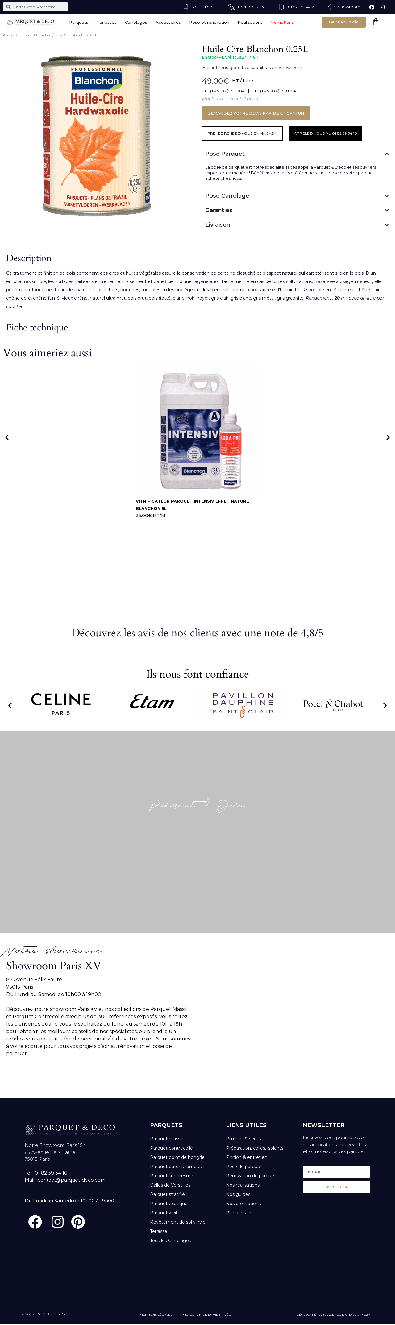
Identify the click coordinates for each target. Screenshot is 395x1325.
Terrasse (158, 1231)
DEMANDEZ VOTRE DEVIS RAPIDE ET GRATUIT (258, 113)
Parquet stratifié (167, 1194)
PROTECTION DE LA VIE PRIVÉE (206, 1315)
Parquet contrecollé (171, 1148)
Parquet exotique (169, 1203)
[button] (7, 437)
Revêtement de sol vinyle (178, 1222)
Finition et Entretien (35, 35)
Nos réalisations (243, 1185)
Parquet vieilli (164, 1213)
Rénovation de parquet (251, 1176)
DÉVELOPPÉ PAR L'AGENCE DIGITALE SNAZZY (333, 1315)
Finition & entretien (246, 1157)
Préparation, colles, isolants (254, 1148)
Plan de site (238, 1213)
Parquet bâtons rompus (176, 1166)
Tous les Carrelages (170, 1240)
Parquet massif (166, 1139)
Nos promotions (243, 1203)
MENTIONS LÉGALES (156, 1315)
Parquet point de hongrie (177, 1157)
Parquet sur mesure (171, 1176)
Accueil (9, 35)
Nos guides (238, 1194)
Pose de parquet (244, 1166)
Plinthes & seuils (243, 1139)
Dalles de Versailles (170, 1185)
